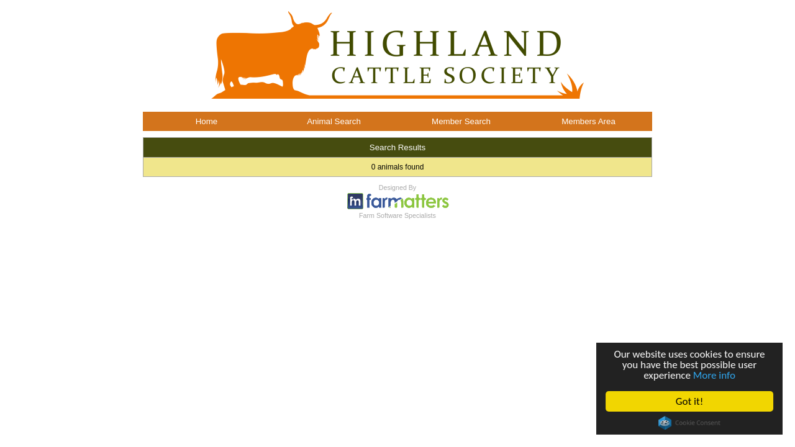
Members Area (588, 121)
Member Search (461, 121)
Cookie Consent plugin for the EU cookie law (689, 423)
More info (714, 375)
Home (207, 121)
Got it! (689, 401)
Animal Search (334, 121)
